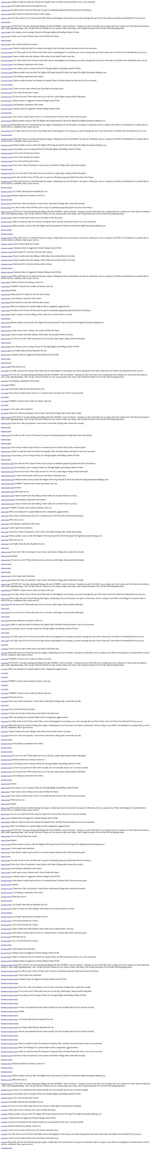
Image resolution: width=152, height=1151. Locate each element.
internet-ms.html (6, 339)
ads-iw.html (4, 693)
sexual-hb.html (5, 318)
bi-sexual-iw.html (6, 93)
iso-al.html (4, 653)
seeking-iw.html (6, 552)
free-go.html (5, 389)
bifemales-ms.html (6, 1068)
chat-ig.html (4, 536)
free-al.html (4, 381)
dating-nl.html (5, 804)
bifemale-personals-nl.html (9, 987)
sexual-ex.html (5, 306)
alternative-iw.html (7, 234)
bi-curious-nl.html (6, 68)
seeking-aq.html (6, 556)
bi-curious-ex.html (6, 72)
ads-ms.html (5, 705)
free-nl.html (4, 393)
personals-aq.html (6, 744)
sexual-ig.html (5, 310)
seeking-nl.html (6, 572)
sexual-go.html (5, 298)
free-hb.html (5, 409)
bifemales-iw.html (6, 1056)
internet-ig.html (6, 355)
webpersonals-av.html (7, 504)
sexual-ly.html (5, 314)
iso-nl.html (4, 669)
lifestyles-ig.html (6, 218)
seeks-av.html (5, 641)
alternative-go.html (7, 252)
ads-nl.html (4, 713)
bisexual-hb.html (6, 957)
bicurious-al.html (6, 884)
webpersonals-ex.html (7, 488)
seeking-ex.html (6, 576)
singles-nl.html (5, 852)
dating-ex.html (5, 808)
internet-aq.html (6, 331)
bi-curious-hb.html (6, 85)
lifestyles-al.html (6, 195)
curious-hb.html (6, 40)
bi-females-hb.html (7, 177)
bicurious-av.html (6, 917)
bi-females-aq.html (7, 145)
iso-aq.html (4, 649)
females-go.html (6, 435)
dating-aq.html (5, 788)
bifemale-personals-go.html (9, 983)
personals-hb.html (6, 776)
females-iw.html (6, 417)
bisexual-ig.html (6, 949)
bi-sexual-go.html (6, 109)
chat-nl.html (4, 528)
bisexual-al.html (6, 929)
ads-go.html (4, 709)
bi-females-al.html (6, 149)
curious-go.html (6, 18)
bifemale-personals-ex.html (9, 991)
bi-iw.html (4, 1102)
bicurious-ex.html (6, 901)
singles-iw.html (5, 830)
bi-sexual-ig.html (6, 121)
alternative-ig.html (6, 264)
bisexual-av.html (6, 961)
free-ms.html (5, 385)
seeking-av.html (6, 594)
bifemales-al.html (6, 1064)
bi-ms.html (4, 1114)
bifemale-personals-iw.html (9, 965)
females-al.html (6, 427)
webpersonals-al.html (7, 471)
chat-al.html (4, 516)
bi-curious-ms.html (7, 60)
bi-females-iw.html (7, 139)
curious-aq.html (6, 6)
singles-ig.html (5, 860)
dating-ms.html (5, 796)
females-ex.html (6, 443)
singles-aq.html (5, 836)
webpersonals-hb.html (8, 500)
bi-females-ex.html (7, 165)
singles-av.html (5, 872)
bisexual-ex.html (6, 945)
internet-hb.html (6, 363)
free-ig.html (4, 401)
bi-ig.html (4, 1130)
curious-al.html (5, 10)
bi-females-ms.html (7, 153)
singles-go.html (6, 848)
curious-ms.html (6, 14)
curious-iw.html (6, 2)
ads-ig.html (4, 721)
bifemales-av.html (6, 1098)
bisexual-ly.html (6, 953)
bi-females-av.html (7, 181)
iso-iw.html (4, 645)
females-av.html (6, 459)
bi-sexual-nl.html (6, 113)
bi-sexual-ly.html (6, 125)
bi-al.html (4, 1110)
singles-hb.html (6, 868)
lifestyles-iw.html (6, 187)
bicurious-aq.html (6, 880)
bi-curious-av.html (6, 89)
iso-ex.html (4, 673)
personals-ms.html (6, 752)
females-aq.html (6, 423)
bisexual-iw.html (6, 921)
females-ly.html (6, 451)
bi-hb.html (4, 1138)
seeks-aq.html (5, 604)
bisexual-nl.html (6, 941)
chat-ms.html (5, 520)
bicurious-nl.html (6, 897)
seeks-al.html (5, 608)
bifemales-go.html (6, 1072)
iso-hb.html (4, 685)
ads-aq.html (4, 697)
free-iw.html (5, 371)
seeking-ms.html (6, 564)
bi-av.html (4, 1142)
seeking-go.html (6, 568)
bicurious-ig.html (6, 905)
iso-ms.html (4, 659)
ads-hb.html (4, 731)
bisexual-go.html (6, 937)
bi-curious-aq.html (6, 52)
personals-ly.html (6, 772)
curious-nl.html (5, 22)
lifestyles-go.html (6, 203)
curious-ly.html (5, 36)
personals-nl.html (6, 760)
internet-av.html (6, 367)
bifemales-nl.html (6, 1076)
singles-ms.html (6, 844)
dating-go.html (5, 800)
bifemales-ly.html (6, 1090)
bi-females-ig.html (6, 169)
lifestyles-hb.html (6, 226)
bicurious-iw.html (6, 876)
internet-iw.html (6, 326)
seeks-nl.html (5, 621)
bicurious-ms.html (6, 889)
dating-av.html (5, 826)
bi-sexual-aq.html (6, 97)
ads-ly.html (4, 725)
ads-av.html (4, 735)
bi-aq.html (4, 1106)
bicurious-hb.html (6, 913)
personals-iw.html (6, 739)
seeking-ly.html (5, 584)
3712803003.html (6, 1148)
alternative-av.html (7, 276)
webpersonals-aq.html (7, 467)
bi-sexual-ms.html (6, 105)
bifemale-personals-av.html (9, 1007)
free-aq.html (5, 375)
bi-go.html (4, 1118)
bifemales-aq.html (6, 1060)
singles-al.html (5, 840)
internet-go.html (6, 343)
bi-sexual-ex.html (6, 117)
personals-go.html (6, 756)
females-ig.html (6, 447)
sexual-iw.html (5, 282)
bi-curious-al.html (6, 56)
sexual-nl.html (5, 302)
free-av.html (4, 413)
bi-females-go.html (7, 157)
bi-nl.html (4, 1122)
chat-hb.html (5, 544)
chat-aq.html (5, 512)
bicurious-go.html (6, 893)
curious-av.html (6, 44)
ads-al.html (4, 701)
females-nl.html (6, 439)
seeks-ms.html (5, 612)
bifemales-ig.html (6, 1084)
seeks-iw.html (5, 598)
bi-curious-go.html (6, 64)
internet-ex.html (6, 351)
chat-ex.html (5, 532)
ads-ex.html (4, 717)
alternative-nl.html (6, 256)
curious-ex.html (6, 26)
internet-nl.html (6, 347)
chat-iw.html (5, 508)
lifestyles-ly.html (6, 222)
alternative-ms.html (7, 248)
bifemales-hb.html (6, 1094)
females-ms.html (6, 431)
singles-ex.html (5, 856)
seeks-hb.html (5, 637)
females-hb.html (6, 455)
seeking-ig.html (6, 580)
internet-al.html (6, 335)
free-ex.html (5, 397)
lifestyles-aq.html (6, 191)
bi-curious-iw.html (6, 48)
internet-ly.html (5, 359)
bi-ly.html (4, 1134)
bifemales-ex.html (6, 1080)
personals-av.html (6, 780)
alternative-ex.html (7, 260)
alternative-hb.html (7, 272)
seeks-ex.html (5, 625)
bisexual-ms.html (6, 933)
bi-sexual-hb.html (6, 131)
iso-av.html (4, 689)
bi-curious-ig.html (6, 76)
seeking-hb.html (6, 590)
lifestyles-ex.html (6, 212)
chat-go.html (5, 524)
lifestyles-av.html (6, 230)
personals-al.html (6, 748)
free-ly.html (4, 405)
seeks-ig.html (5, 629)
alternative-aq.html (7, 238)
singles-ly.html (5, 864)
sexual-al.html (5, 290)
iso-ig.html (4, 677)
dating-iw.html (5, 784)
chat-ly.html (4, 540)
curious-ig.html (5, 32)
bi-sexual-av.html (6, 135)
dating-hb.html (5, 822)
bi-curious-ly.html (6, 80)
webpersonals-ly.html (7, 496)
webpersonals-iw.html (7, 463)
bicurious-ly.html (6, 909)
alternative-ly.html (6, 268)
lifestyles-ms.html (6, 199)
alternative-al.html (6, 244)
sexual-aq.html (5, 286)
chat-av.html (5, 548)
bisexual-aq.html (6, 925)
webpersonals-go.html (8, 480)
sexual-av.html (5, 322)
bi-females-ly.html (6, 173)
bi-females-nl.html (6, 161)
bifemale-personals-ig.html (9, 995)
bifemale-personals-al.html (9, 975)
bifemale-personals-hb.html (9, 1003)
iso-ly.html (4, 681)
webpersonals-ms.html (8, 476)
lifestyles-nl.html (6, 208)
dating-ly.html (5, 818)
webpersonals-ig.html (7, 492)
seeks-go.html (5, 616)
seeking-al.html (6, 560)
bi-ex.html (4, 1126)
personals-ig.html (6, 768)
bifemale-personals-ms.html (9, 979)
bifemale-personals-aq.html (9, 971)
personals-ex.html (6, 764)
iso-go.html (4, 663)
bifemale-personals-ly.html (9, 999)
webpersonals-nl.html (7, 484)
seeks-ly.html (5, 633)
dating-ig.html (5, 814)
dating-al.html (5, 792)
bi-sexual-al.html (6, 101)
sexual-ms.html (5, 294)
